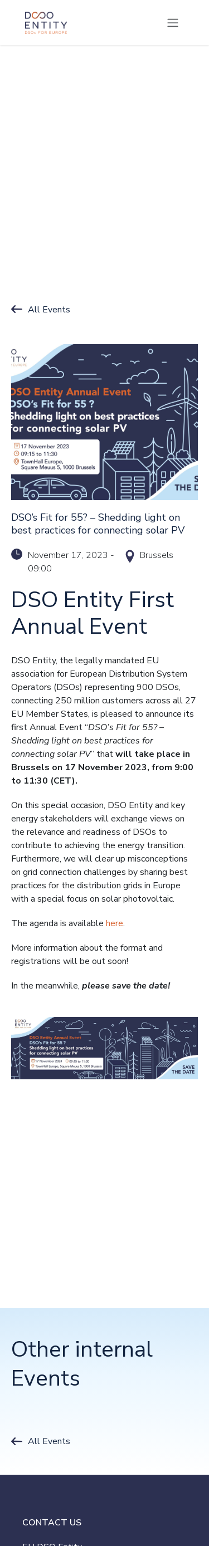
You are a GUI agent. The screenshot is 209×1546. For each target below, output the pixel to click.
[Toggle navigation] (173, 22)
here (114, 923)
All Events (49, 310)
